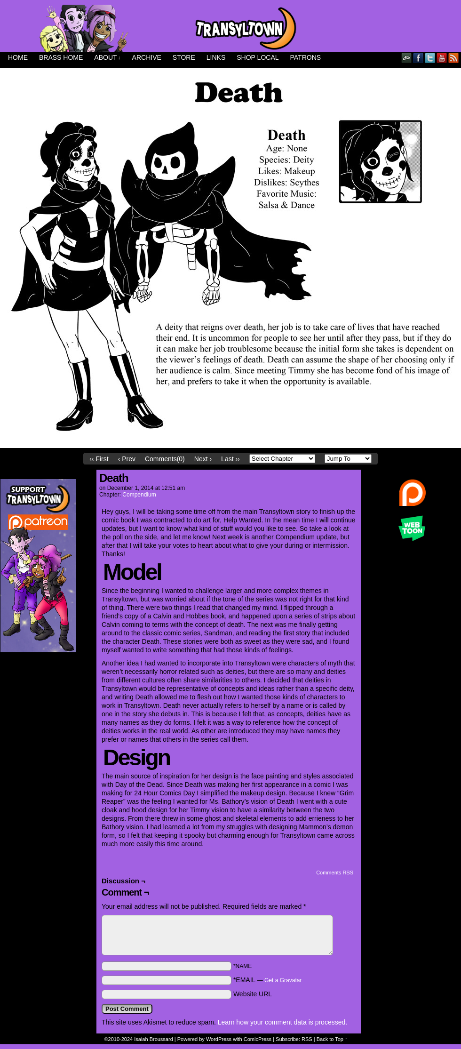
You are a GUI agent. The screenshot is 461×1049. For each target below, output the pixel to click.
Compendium (139, 494)
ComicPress (257, 1039)
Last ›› (230, 459)
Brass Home (61, 57)
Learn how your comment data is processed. (282, 1022)
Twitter (430, 58)
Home (18, 57)
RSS (454, 58)
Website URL (252, 994)
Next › (203, 459)
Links (216, 57)
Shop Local (257, 57)
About (107, 58)
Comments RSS (334, 872)
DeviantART (407, 58)
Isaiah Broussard (153, 1039)
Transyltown (230, 28)
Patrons (305, 57)
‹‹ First (98, 459)
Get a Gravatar (283, 980)
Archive (146, 57)
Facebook (418, 58)
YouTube (442, 58)
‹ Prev (126, 459)
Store (184, 57)
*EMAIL (267, 980)
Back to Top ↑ (332, 1039)
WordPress (218, 1039)
